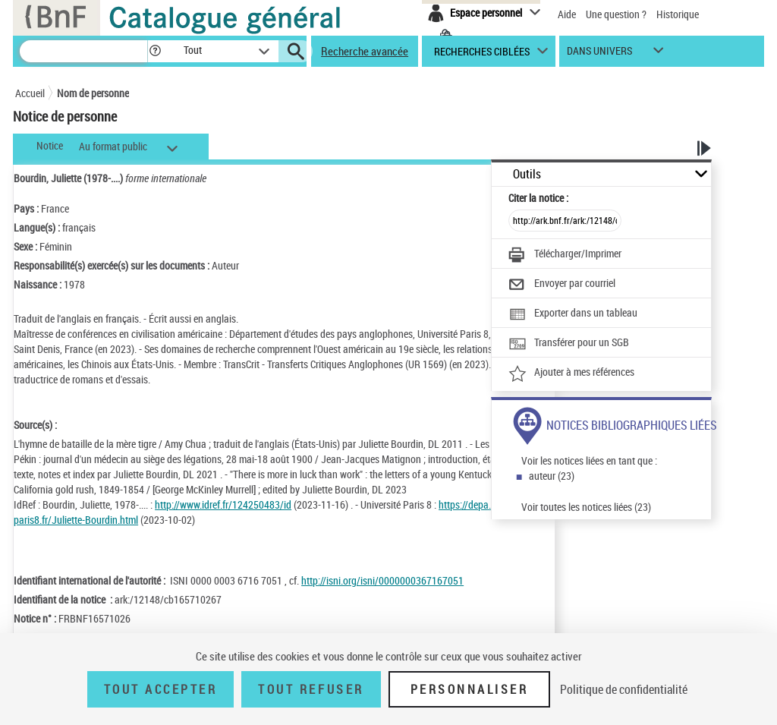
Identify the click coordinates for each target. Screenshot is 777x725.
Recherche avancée (364, 50)
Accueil (30, 93)
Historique (677, 14)
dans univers (599, 54)
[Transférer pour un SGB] (568, 344)
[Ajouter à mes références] (571, 373)
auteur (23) (551, 475)
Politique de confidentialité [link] (623, 689)
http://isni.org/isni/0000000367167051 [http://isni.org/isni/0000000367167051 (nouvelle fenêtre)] (382, 580)
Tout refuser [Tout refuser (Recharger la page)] (310, 689)
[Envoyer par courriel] (561, 285)
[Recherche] (83, 51)
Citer (538, 198)
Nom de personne (93, 93)
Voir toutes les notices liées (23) (586, 507)
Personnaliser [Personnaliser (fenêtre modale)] (470, 689)
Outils (527, 174)
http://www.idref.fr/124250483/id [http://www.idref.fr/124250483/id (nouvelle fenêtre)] (223, 504)
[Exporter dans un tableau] (572, 314)
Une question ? (616, 14)
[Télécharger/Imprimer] (564, 255)
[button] (155, 51)
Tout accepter (161, 689)
